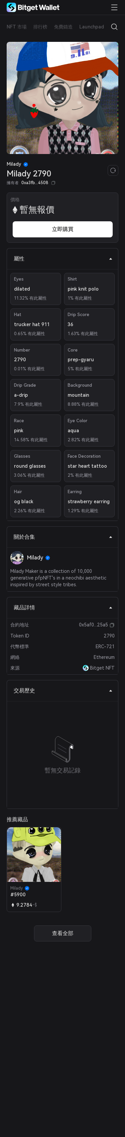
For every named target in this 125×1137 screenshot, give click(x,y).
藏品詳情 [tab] (63, 607)
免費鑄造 (63, 26)
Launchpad (91, 26)
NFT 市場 (17, 26)
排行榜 (40, 26)
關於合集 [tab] (63, 537)
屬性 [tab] (63, 258)
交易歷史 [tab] (63, 690)
